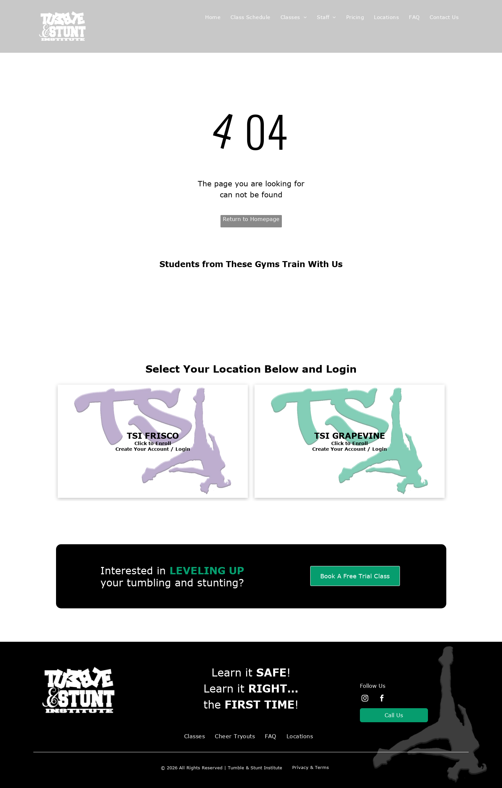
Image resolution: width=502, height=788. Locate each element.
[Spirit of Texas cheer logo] (251, 305)
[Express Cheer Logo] (445, 305)
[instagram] (365, 699)
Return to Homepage (251, 219)
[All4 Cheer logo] (57, 305)
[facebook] (382, 699)
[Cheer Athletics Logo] (154, 305)
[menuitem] (212, 17)
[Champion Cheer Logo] (348, 305)
